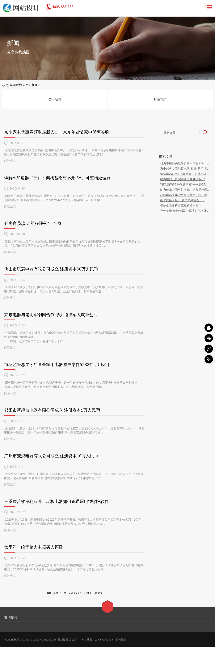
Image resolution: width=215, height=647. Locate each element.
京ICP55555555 (104, 639)
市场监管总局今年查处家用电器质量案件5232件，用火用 (57, 364)
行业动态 (160, 99)
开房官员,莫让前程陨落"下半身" (33, 223)
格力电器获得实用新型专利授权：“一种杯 (185, 179)
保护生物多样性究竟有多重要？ (180, 205)
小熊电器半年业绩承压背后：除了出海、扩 (185, 194)
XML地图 (87, 639)
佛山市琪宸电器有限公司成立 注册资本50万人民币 (51, 269)
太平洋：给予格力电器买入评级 (33, 547)
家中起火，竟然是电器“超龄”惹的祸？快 (185, 168)
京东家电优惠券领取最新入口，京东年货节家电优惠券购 (56, 132)
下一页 (93, 593)
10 (87, 593)
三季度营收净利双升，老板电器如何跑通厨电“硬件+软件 (56, 501)
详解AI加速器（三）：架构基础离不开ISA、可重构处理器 (57, 177)
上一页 (62, 593)
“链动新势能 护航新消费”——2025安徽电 (185, 184)
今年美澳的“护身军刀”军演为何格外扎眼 (185, 210)
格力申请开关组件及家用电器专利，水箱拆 (185, 163)
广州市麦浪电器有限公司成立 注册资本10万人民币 (51, 456)
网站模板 (121, 639)
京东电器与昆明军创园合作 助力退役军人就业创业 (51, 314)
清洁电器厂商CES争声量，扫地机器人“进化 (185, 173)
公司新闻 (55, 99)
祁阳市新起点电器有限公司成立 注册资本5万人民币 (52, 410)
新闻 (35, 85)
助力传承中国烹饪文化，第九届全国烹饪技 (185, 189)
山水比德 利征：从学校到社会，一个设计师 (185, 200)
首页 (26, 85)
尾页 (100, 593)
